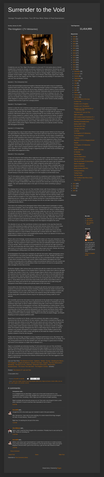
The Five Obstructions (55, 362)
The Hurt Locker (78, 175)
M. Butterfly (77, 152)
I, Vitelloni (76, 138)
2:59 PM (14, 447)
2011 (74, 183)
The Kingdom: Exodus (41, 366)
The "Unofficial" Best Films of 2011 (83, 177)
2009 (74, 188)
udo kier (27, 382)
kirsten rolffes (54, 381)
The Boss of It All (20, 364)
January (76, 97)
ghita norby (38, 381)
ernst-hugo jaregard (31, 381)
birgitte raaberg (22, 381)
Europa (48, 361)
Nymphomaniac (12, 366)
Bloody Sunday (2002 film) (81, 168)
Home (36, 454)
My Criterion (90, 220)
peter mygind (14, 382)
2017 (74, 57)
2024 (74, 41)
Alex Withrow (16, 428)
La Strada (76, 131)
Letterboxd (89, 218)
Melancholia (51, 364)
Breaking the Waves (57, 361)
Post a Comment (14, 451)
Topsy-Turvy (77, 180)
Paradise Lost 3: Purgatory (81, 104)
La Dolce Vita (77, 101)
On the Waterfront (79, 135)
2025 (74, 39)
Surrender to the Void (36, 9)
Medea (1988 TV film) (80, 124)
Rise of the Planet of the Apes (82, 99)
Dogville (45, 362)
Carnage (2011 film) (79, 128)
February (76, 95)
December (77, 71)
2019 (74, 53)
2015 (74, 62)
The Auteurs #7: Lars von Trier (22, 370)
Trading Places (78, 173)
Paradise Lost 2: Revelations (81, 106)
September (77, 78)
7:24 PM (14, 422)
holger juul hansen (46, 381)
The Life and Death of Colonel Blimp (83, 161)
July (75, 83)
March (76, 92)
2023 (74, 43)
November (77, 73)
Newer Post (11, 454)
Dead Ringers (77, 154)
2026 (74, 36)
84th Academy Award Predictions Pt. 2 (84, 117)
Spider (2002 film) (79, 149)
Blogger (59, 468)
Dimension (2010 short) (40, 364)
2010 (74, 186)
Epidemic (37, 361)
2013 (74, 67)
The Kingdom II (12, 362)
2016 (74, 60)
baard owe (15, 381)
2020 (74, 50)
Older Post (61, 454)
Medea (43, 361)
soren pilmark (21, 382)
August (76, 80)
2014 (74, 64)
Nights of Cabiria (78, 114)
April (75, 90)
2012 (74, 69)
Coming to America (79, 170)
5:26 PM (14, 404)
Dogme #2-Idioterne (24, 362)
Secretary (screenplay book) (81, 121)
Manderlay (11, 364)
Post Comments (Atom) (21, 457)
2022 (74, 46)
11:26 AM (15, 434)
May (75, 88)
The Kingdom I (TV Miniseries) (82, 145)
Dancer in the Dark (36, 362)
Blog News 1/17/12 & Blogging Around (84, 140)
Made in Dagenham (79, 163)
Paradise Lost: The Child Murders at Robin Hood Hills (83, 109)
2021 (74, 48)
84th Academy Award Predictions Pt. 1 (84, 119)
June (75, 85)
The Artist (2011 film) (79, 126)
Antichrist (29, 364)
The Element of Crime (26, 361)
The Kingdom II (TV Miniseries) (82, 133)
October (76, 76)
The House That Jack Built (26, 366)
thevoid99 (15, 410)
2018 (74, 55)
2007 (74, 190)
